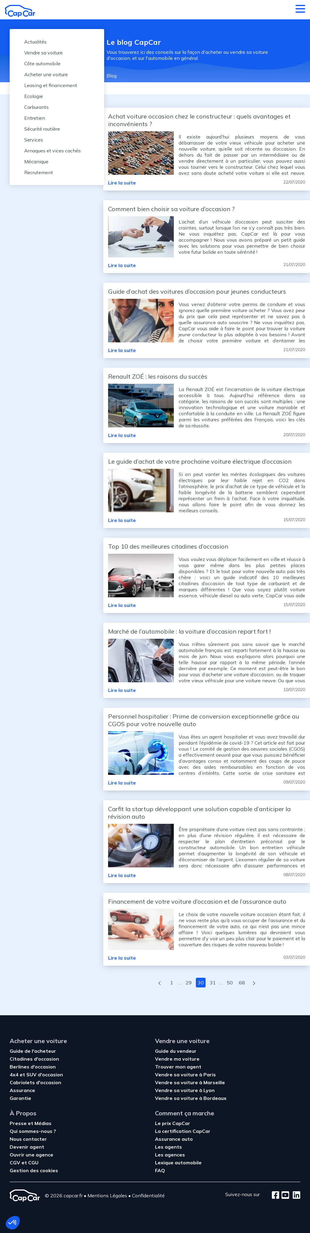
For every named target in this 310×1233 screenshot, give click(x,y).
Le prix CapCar (172, 1123)
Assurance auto (174, 1139)
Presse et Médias (30, 1123)
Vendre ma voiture (177, 1059)
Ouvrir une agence (31, 1155)
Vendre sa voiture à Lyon (185, 1090)
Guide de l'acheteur (33, 1051)
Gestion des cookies (34, 1170)
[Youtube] (284, 1195)
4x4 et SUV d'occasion (36, 1075)
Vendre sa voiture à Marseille (190, 1082)
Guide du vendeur (175, 1051)
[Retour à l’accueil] (20, 11)
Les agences (170, 1155)
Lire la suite (122, 183)
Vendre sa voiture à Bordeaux (190, 1098)
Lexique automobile (178, 1163)
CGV (15, 1163)
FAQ (160, 1170)
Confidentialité (148, 1195)
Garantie (20, 1098)
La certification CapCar (182, 1131)
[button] (12, 1222)
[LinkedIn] (294, 1195)
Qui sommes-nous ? (33, 1131)
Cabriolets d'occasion (35, 1082)
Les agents (168, 1147)
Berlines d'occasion (33, 1067)
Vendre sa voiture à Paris (185, 1075)
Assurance (22, 1090)
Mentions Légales (107, 1195)
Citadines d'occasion (34, 1059)
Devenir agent (27, 1147)
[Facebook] (275, 1195)
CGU (33, 1163)
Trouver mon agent (178, 1067)
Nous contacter (28, 1139)
